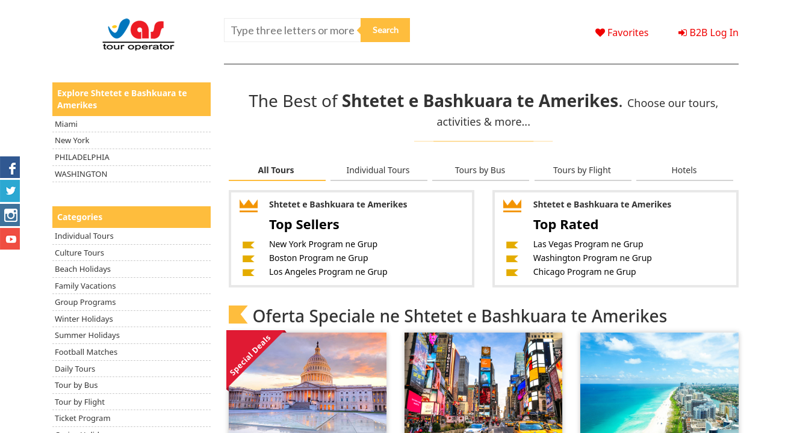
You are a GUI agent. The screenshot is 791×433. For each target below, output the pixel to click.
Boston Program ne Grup (318, 257)
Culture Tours (79, 252)
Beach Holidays (83, 268)
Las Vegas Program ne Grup (588, 244)
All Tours (276, 170)
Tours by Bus (480, 170)
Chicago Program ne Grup (584, 271)
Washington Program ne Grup (592, 257)
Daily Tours (75, 368)
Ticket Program (83, 418)
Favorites (621, 32)
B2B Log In (708, 32)
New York (72, 140)
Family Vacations (85, 285)
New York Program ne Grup (323, 244)
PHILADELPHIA (82, 157)
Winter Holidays (84, 318)
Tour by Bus (76, 384)
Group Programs (85, 301)
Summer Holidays (87, 335)
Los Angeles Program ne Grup (328, 271)
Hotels (683, 170)
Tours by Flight (582, 170)
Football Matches (86, 351)
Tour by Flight (80, 401)
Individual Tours (377, 170)
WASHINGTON (81, 173)
